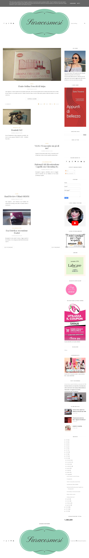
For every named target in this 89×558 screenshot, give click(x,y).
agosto (68, 468)
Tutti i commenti (69, 173)
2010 (67, 511)
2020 (67, 444)
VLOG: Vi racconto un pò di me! (47, 147)
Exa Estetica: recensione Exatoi (17, 231)
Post (66, 170)
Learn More (73, 3)
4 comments (8, 104)
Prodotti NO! (16, 130)
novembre (69, 462)
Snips (32, 83)
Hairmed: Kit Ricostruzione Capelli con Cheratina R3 (47, 165)
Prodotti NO (17, 127)
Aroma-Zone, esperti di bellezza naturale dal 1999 (75, 384)
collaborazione (47, 161)
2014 (67, 456)
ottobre (68, 464)
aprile (68, 499)
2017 (67, 450)
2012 (67, 507)
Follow (65, 350)
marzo (68, 501)
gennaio (69, 505)
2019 (67, 446)
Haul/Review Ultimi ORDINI (16, 196)
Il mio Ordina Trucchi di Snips (31, 86)
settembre (69, 466)
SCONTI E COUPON (77, 426)
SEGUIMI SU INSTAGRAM (44, 523)
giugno (68, 472)
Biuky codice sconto (71, 494)
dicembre (69, 460)
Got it (78, 3)
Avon (16, 193)
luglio (68, 470)
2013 (67, 458)
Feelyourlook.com (71, 497)
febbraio (69, 503)
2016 (67, 452)
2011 (67, 509)
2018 (67, 448)
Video (47, 143)
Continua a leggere (31, 99)
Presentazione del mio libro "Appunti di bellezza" (79, 418)
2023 (67, 442)
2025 (67, 440)
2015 (67, 454)
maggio (68, 474)
